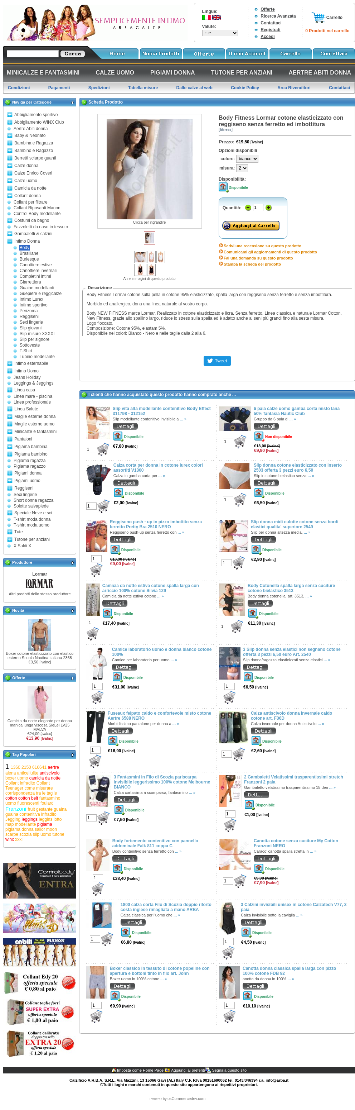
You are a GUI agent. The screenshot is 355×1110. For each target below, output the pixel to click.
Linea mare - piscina (33, 396)
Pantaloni (23, 439)
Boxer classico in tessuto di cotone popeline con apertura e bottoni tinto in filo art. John (160, 971)
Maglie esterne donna (34, 416)
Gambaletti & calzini (33, 233)
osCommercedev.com (186, 1098)
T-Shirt (26, 350)
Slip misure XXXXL (38, 333)
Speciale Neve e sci (33, 512)
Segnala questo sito (229, 1070)
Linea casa (24, 389)
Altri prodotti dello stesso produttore (39, 594)
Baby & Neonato (29, 135)
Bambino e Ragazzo (33, 150)
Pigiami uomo (27, 480)
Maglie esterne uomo (34, 424)
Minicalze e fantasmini (35, 431)
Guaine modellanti (37, 287)
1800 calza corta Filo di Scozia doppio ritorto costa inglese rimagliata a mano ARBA (166, 907)
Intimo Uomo (26, 370)
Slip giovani (31, 327)
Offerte (267, 9)
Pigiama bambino (31, 454)
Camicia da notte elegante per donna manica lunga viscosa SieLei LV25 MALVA (40, 725)
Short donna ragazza (33, 500)
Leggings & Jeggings (33, 383)
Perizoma (29, 310)
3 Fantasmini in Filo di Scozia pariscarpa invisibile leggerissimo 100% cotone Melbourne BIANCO (162, 782)
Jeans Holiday (27, 377)
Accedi (267, 36)
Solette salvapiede (31, 506)
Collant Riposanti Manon (37, 207)
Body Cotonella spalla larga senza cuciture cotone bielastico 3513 (291, 588)
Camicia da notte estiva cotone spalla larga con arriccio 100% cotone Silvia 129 (150, 588)
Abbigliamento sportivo (36, 114)
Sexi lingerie (31, 322)
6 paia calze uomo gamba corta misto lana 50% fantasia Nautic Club (297, 411)
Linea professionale (32, 402)
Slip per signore (34, 339)
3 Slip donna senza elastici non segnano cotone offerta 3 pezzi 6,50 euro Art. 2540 (292, 652)
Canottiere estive (36, 264)
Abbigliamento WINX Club (39, 122)
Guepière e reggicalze (41, 293)
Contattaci (271, 22)
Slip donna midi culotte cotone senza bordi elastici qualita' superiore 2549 (295, 524)
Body (24, 247)
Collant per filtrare (31, 202)
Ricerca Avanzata (278, 16)
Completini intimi (35, 276)
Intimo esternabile (31, 363)
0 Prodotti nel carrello (327, 30)
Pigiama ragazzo (29, 466)
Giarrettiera (30, 282)
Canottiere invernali (38, 270)
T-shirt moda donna (32, 519)
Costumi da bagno (31, 220)
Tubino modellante (37, 356)
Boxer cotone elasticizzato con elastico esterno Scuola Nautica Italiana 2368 (40, 655)
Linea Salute (26, 408)
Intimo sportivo (34, 305)
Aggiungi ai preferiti (188, 1070)
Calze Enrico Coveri (33, 173)
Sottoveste (30, 345)
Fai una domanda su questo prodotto (258, 258)
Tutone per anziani (32, 539)
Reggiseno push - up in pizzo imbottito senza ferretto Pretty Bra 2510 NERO (156, 524)
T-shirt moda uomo (31, 525)
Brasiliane (29, 253)
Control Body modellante (37, 213)
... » (183, 419)
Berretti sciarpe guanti (35, 158)
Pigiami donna (28, 473)
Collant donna (27, 195)
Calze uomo (25, 180)
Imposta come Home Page (140, 1070)
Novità (18, 610)
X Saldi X (22, 545)
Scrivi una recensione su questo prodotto (262, 246)
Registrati (270, 29)
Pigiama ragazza (29, 460)
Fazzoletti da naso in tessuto (41, 226)
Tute (18, 531)
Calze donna (26, 165)
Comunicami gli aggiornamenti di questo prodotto (270, 252)
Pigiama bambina (31, 446)
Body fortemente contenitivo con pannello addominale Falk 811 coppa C (155, 843)
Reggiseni (29, 316)
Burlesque (29, 259)
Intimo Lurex (31, 299)
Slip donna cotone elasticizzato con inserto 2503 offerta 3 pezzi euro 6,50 (298, 468)
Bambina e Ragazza (33, 143)
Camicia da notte (30, 188)
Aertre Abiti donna (31, 128)
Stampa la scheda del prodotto (252, 264)
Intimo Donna (27, 241)
